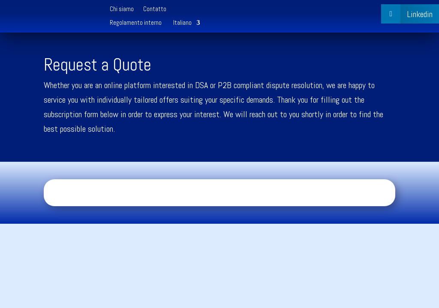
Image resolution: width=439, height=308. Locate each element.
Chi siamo (122, 9)
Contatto (154, 9)
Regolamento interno (136, 23)
